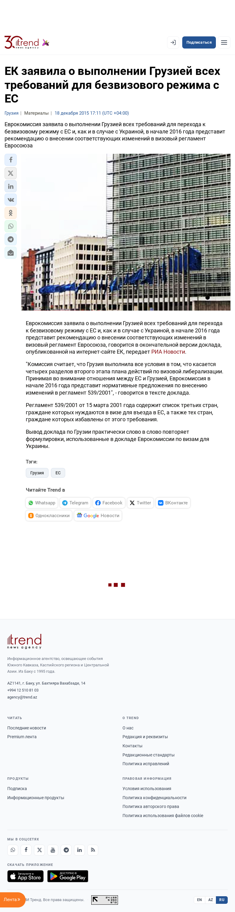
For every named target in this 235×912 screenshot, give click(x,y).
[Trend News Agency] (24, 641)
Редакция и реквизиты (145, 736)
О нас (128, 727)
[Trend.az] (27, 42)
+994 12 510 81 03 (23, 690)
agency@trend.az (22, 697)
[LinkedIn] (79, 850)
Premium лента (22, 736)
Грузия (37, 472)
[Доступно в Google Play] (67, 876)
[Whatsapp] (12, 850)
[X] (39, 850)
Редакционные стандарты (149, 754)
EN (199, 900)
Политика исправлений (146, 763)
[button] (10, 160)
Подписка (17, 788)
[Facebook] (26, 850)
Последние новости (26, 727)
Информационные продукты (35, 797)
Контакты (133, 745)
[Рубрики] (224, 42)
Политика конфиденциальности (154, 797)
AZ (210, 900)
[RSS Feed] (92, 850)
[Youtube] (52, 850)
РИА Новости (168, 351)
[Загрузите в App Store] (25, 876)
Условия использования (147, 788)
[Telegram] (66, 850)
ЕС (58, 472)
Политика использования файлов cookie (163, 815)
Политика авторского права (151, 806)
